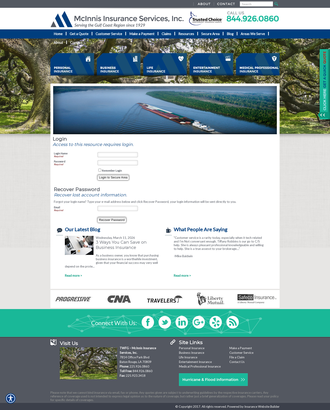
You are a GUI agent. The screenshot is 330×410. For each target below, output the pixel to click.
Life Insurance (188, 357)
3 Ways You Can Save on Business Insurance (121, 245)
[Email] (117, 208)
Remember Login (112, 170)
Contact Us (237, 362)
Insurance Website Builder (262, 406)
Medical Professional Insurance (200, 366)
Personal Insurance (191, 348)
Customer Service (241, 352)
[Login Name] (117, 154)
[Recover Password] (111, 220)
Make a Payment (240, 348)
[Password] (117, 162)
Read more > (73, 275)
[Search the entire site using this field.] (256, 4)
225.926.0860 (139, 366)
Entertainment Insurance (195, 362)
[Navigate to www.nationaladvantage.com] (323, 84)
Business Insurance (191, 352)
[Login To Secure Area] (113, 177)
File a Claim (237, 357)
